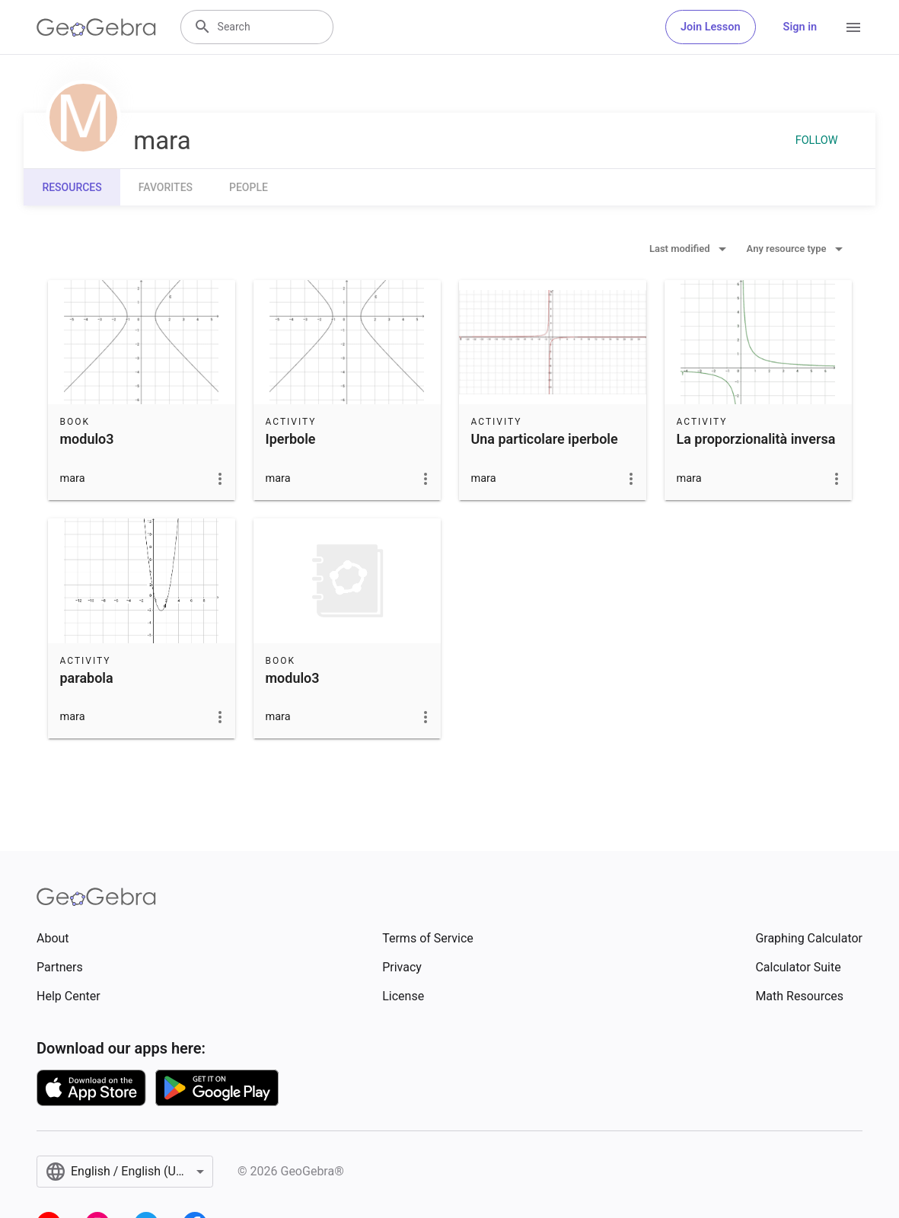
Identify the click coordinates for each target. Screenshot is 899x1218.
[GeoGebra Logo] (96, 27)
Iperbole (291, 439)
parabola (86, 678)
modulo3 (87, 439)
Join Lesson (711, 27)
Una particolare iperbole (544, 439)
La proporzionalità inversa (756, 439)
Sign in (800, 27)
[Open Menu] (853, 27)
